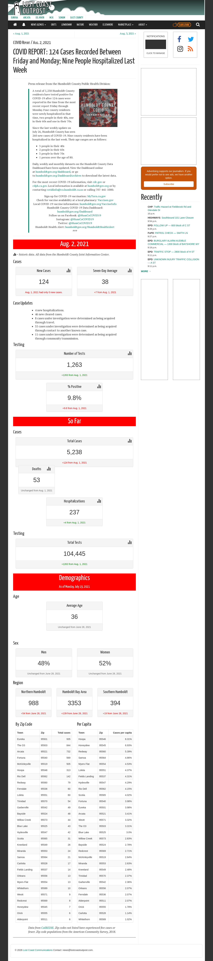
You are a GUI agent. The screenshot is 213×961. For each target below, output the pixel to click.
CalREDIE (47, 928)
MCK (51, 17)
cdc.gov (97, 182)
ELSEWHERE (108, 24)
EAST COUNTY (76, 17)
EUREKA (14, 17)
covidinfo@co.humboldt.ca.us (65, 189)
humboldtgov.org (98, 186)
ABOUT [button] (142, 24)
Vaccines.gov (105, 200)
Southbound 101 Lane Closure (178, 217)
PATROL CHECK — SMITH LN (171, 233)
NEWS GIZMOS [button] (38, 24)
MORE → (146, 271)
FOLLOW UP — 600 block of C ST (172, 225)
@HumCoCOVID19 (89, 215)
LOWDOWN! (66, 24)
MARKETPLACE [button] (125, 24)
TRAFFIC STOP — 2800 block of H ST (174, 251)
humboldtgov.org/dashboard (53, 172)
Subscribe (169, 184)
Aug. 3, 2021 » (128, 33)
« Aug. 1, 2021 (21, 33)
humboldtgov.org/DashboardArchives (58, 175)
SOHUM (62, 17)
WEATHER (93, 24)
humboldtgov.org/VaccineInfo (98, 204)
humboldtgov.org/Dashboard (74, 211)
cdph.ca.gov (39, 186)
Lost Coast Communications (37, 950)
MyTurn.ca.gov (96, 196)
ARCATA (26, 17)
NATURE (80, 24)
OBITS (53, 24)
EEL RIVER (40, 17)
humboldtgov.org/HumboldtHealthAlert (89, 227)
